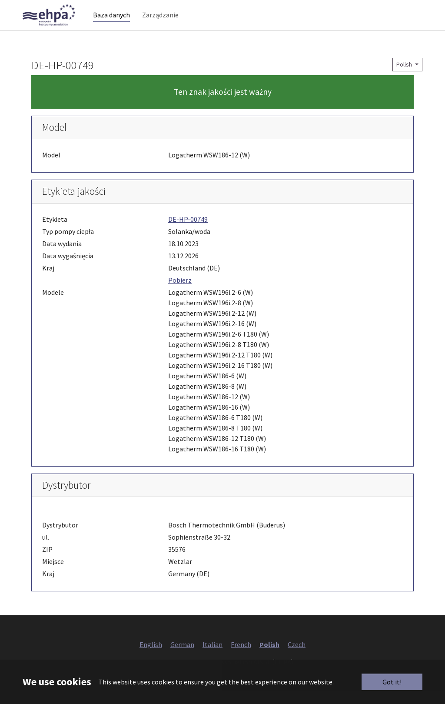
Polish (404, 77)
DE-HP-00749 (188, 232)
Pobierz (180, 293)
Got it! (392, 681)
